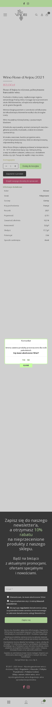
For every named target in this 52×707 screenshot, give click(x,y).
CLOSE (26, 64)
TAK (23, 58)
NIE (28, 58)
